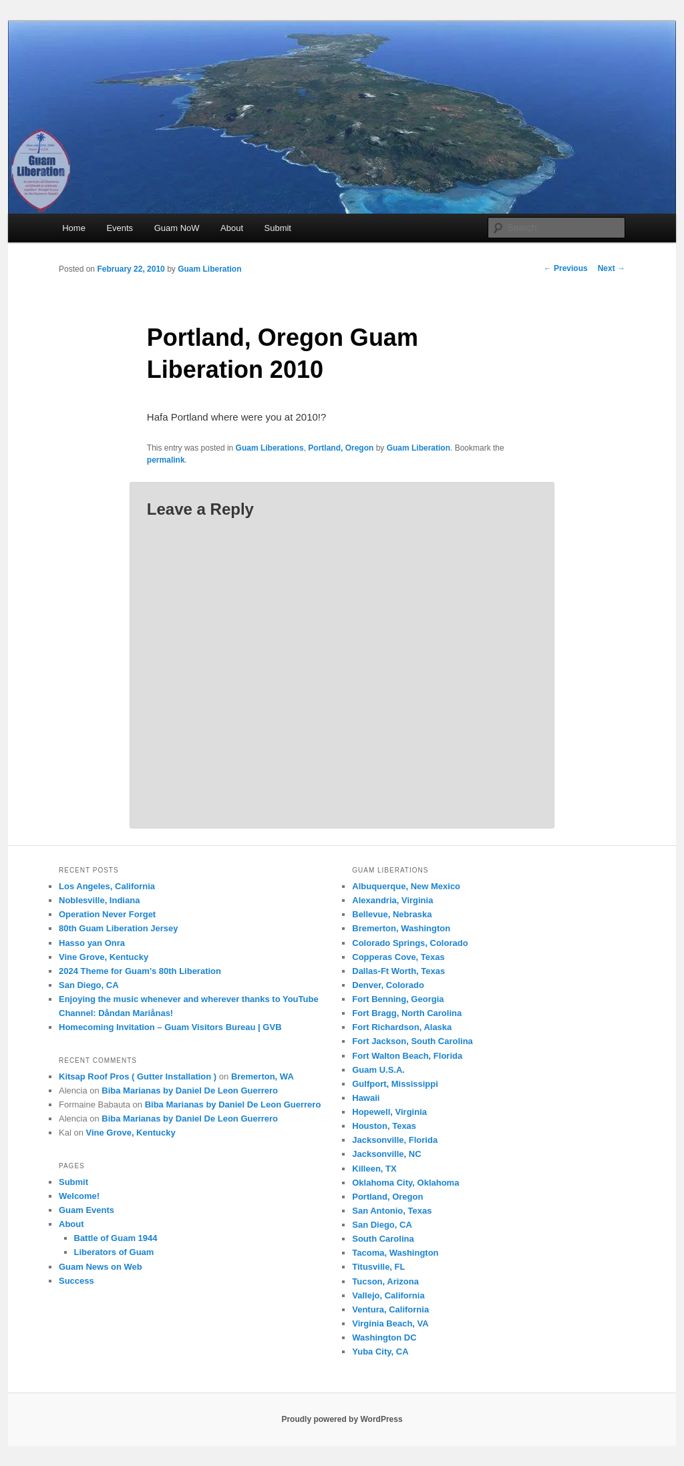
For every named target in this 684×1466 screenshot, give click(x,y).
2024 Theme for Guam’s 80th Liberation (140, 971)
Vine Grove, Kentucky (103, 957)
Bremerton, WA (262, 1076)
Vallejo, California (388, 1295)
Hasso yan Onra (92, 943)
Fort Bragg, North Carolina (407, 1013)
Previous (566, 268)
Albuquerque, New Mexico (406, 886)
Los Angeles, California (107, 886)
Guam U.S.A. (378, 1070)
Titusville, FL (378, 1267)
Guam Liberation (209, 269)
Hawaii (365, 1098)
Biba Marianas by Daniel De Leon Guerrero (190, 1090)
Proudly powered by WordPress (341, 1419)
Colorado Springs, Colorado (410, 943)
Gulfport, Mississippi (395, 1084)
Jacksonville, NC (386, 1154)
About (231, 228)
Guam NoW (177, 228)
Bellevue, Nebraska (392, 914)
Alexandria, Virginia (392, 900)
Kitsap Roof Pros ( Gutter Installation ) (137, 1076)
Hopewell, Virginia (389, 1112)
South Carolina (382, 1239)
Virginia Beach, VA (390, 1323)
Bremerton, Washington (401, 928)
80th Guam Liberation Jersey (118, 928)
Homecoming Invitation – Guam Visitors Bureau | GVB (170, 1027)
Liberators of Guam (114, 1252)
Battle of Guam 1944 (116, 1238)
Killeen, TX (374, 1169)
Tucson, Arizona (385, 1281)
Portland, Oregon (340, 448)
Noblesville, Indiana (99, 900)
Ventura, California (390, 1309)
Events (119, 228)
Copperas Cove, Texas (398, 957)
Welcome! (79, 1196)
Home (74, 228)
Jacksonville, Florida (395, 1140)
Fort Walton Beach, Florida (407, 1056)
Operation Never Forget (107, 914)
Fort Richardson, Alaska (402, 1027)
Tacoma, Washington (395, 1253)
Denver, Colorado (388, 985)
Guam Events (86, 1210)
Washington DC (384, 1337)
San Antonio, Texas (392, 1211)
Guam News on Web (100, 1267)
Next (611, 268)
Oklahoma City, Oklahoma (405, 1183)
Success (76, 1281)
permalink (166, 460)
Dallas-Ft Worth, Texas (398, 971)
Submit (278, 228)
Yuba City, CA (380, 1352)
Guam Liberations (270, 448)
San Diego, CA (89, 985)
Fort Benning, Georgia (398, 999)
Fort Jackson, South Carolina (412, 1041)
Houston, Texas (384, 1126)
